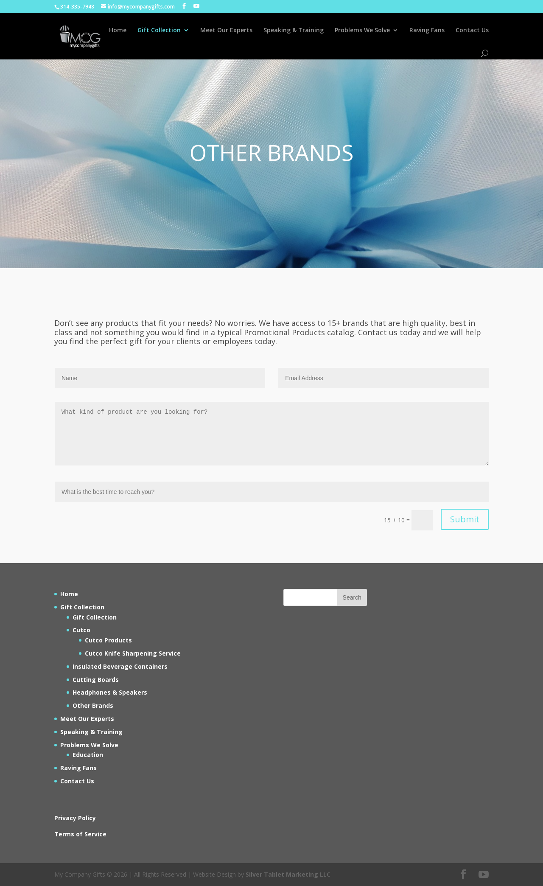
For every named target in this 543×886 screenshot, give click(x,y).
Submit (464, 519)
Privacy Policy (75, 818)
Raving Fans (427, 30)
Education (88, 755)
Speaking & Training (293, 30)
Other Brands (93, 705)
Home (117, 30)
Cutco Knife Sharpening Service (133, 653)
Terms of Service (80, 834)
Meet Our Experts (226, 30)
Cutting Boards (96, 680)
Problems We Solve (362, 30)
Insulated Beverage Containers (120, 666)
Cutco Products (108, 640)
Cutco (81, 630)
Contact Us (472, 30)
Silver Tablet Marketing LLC (288, 874)
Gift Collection (159, 30)
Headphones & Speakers (110, 692)
